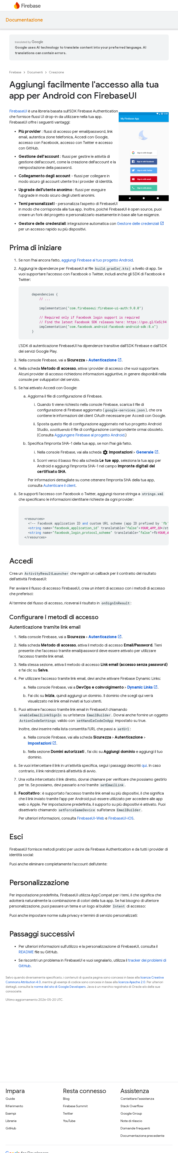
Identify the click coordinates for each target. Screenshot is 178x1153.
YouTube (69, 1121)
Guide (10, 1099)
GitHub (11, 1128)
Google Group (131, 1113)
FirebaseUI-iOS (121, 818)
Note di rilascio (131, 1121)
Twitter (68, 1113)
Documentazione (24, 20)
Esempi (11, 1113)
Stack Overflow (132, 1106)
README (26, 952)
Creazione (56, 72)
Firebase (15, 72)
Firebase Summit (75, 1106)
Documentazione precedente (142, 1136)
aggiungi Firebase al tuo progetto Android (97, 260)
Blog (66, 1099)
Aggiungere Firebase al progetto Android (89, 435)
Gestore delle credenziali (138, 223)
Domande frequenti (135, 1128)
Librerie (11, 1121)
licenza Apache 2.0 (131, 982)
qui (144, 765)
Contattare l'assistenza (137, 1099)
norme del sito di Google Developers (60, 987)
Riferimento (14, 1106)
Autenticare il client (59, 485)
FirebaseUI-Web (90, 818)
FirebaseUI (18, 111)
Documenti (35, 72)
